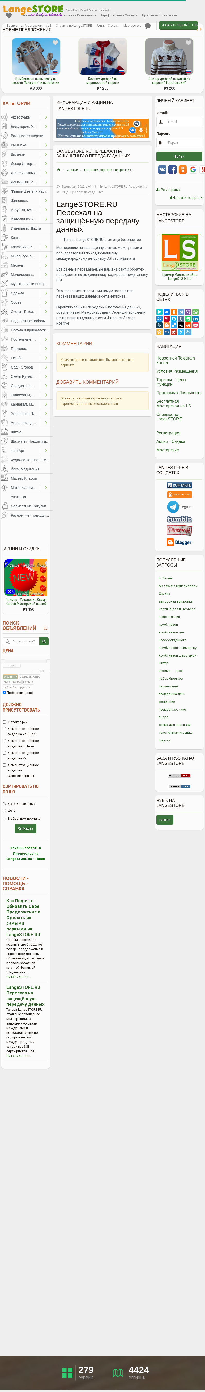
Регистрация (168, 190)
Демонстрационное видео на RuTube (21, 743)
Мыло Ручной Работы (25, 256)
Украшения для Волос (25, 423)
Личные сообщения (147, 26)
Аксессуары (21, 117)
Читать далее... (18, 977)
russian (164, 820)
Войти (179, 156)
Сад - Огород (22, 367)
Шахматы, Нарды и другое (32, 441)
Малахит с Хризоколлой (178, 586)
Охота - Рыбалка (25, 312)
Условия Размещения (79, 15)
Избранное (8, 16)
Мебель (17, 265)
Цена (8, 650)
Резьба (16, 358)
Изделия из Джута (26, 228)
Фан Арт (17, 450)
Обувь (16, 302)
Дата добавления (19, 804)
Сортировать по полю (21, 789)
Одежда (17, 293)
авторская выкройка (176, 601)
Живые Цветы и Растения (32, 191)
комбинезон (168, 624)
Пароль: (163, 134)
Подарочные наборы (28, 321)
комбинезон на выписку (178, 648)
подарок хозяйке (172, 709)
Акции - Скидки (108, 26)
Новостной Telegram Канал (39, 15)
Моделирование (24, 275)
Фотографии (15, 722)
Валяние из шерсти (27, 136)
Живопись (19, 201)
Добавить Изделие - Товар (180, 25)
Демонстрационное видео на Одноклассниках (21, 770)
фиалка (165, 740)
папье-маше (168, 686)
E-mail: (162, 113)
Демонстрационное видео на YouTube (21, 731)
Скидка (164, 594)
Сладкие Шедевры (25, 386)
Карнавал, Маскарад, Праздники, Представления (25, 404)
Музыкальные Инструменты (32, 284)
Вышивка (18, 145)
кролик (164, 671)
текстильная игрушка (176, 732)
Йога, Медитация (25, 469)
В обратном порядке (21, 818)
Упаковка (18, 497)
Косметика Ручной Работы (25, 247)
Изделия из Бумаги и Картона (25, 219)
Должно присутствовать (21, 707)
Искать (25, 828)
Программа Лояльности (159, 15)
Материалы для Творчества (25, 488)
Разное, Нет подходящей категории (32, 515)
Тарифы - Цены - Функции (119, 15)
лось (179, 671)
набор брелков (171, 678)
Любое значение (18, 693)
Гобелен (165, 578)
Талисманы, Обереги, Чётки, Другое (25, 395)
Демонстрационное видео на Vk (21, 755)
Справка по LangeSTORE (74, 26)
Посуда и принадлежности (32, 330)
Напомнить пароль (186, 198)
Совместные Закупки (28, 506)
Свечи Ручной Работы (25, 376)
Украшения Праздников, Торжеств (25, 413)
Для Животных (23, 173)
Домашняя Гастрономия (25, 182)
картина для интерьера (177, 609)
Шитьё (16, 432)
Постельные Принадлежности (25, 339)
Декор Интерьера (25, 163)
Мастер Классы (24, 478)
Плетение (19, 349)
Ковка (16, 238)
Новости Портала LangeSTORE (108, 170)
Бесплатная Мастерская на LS (29, 26)
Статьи (72, 170)
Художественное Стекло (31, 460)
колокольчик (169, 617)
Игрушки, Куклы (24, 210)
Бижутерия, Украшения (25, 126)
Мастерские (132, 26)
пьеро (163, 717)
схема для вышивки (175, 725)
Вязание (18, 154)
